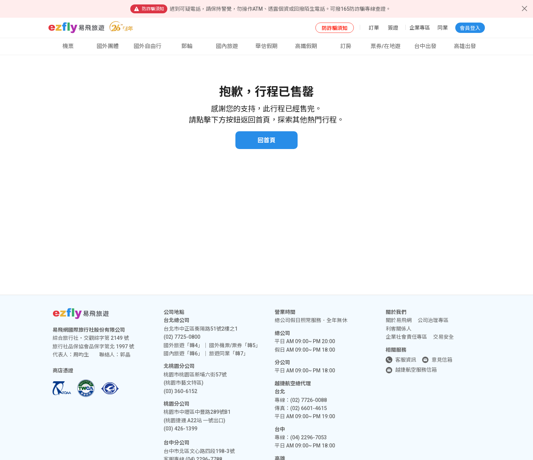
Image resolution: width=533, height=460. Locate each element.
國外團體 (108, 46)
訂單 (374, 28)
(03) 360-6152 (180, 391)
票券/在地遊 (385, 46)
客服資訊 (405, 360)
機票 (68, 46)
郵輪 (186, 46)
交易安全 (443, 337)
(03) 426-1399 (180, 429)
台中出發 (425, 46)
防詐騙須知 (335, 28)
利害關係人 (399, 329)
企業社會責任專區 (406, 337)
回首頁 (266, 140)
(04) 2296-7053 (308, 437)
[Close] (524, 8)
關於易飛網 (399, 320)
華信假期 (266, 46)
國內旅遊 (227, 46)
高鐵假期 (306, 46)
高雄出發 (465, 46)
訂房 (345, 46)
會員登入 (470, 28)
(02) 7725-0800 (182, 337)
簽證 (393, 28)
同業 (443, 28)
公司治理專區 (433, 320)
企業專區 (419, 28)
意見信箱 (442, 360)
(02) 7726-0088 (308, 400)
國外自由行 (147, 46)
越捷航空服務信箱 (416, 370)
